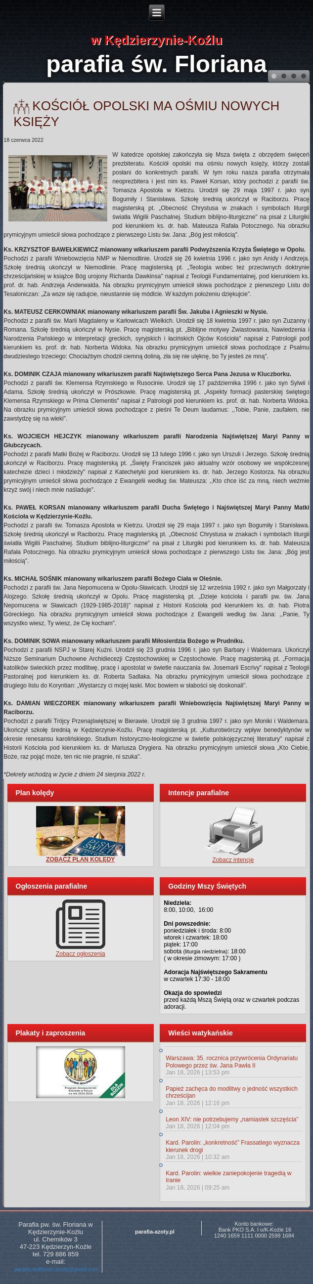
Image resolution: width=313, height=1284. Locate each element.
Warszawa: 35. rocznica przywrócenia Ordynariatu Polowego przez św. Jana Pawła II (232, 1062)
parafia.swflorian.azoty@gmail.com (56, 1269)
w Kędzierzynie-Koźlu (157, 40)
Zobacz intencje (233, 859)
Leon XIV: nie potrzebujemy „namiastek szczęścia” (232, 1119)
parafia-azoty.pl (155, 1232)
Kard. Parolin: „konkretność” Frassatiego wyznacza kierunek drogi (233, 1146)
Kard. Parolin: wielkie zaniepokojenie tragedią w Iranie (228, 1177)
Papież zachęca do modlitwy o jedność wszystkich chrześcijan (232, 1092)
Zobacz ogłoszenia (80, 953)
